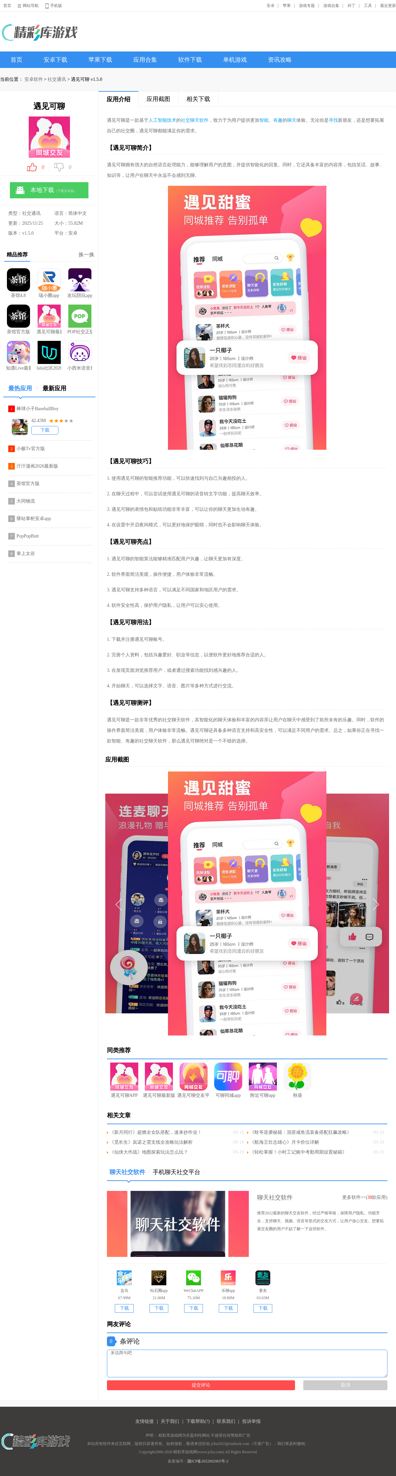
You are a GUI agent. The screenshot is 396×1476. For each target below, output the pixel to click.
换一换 (86, 254)
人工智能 (157, 120)
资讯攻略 (280, 59)
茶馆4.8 (18, 283)
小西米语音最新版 (79, 356)
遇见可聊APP (124, 1080)
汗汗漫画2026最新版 (37, 466)
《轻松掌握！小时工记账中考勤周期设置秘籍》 (298, 1152)
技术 (171, 120)
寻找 (333, 120)
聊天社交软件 (130, 1174)
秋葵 (297, 1080)
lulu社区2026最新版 (49, 356)
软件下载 (190, 59)
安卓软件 (33, 79)
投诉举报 (251, 1421)
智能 (264, 120)
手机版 (56, 5)
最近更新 (388, 5)
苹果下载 (100, 59)
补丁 (351, 5)
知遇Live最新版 (18, 356)
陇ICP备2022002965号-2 (208, 1461)
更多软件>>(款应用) (364, 1197)
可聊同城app (228, 1080)
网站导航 (31, 5)
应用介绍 (118, 99)
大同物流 (25, 501)
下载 (45, 430)
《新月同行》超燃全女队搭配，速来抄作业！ (156, 1132)
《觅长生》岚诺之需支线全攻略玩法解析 (151, 1142)
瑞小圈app (49, 283)
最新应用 (54, 388)
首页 (7, 5)
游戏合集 (331, 5)
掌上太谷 (25, 553)
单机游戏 (235, 59)
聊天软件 (199, 120)
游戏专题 (307, 5)
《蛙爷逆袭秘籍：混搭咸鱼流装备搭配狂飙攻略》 (300, 1132)
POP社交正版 (79, 319)
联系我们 (226, 1421)
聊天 (291, 120)
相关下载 (198, 99)
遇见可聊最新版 (49, 319)
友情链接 (144, 1421)
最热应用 (23, 391)
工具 (368, 5)
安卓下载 (55, 59)
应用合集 (145, 59)
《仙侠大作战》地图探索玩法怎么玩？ (149, 1152)
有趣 (277, 120)
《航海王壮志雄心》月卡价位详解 (284, 1142)
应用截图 (158, 99)
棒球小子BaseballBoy (37, 408)
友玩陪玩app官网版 (79, 283)
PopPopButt (27, 536)
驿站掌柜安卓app (33, 518)
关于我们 (170, 1421)
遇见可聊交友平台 (193, 1080)
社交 (185, 120)
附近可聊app (263, 1080)
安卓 (271, 5)
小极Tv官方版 (30, 448)
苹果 (287, 5)
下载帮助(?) (198, 1421)
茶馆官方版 (18, 319)
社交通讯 (57, 79)
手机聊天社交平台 (179, 1172)
